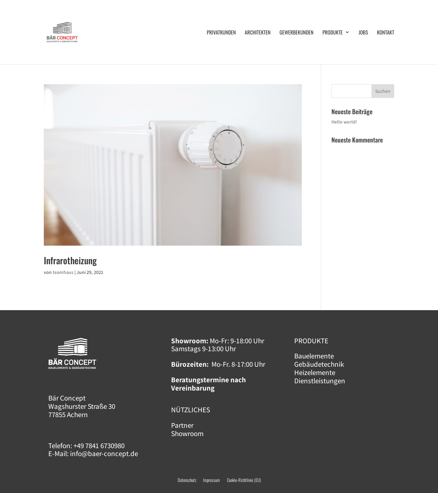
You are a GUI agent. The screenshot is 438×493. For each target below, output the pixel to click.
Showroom (187, 433)
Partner (182, 425)
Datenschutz (187, 479)
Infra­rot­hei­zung (70, 260)
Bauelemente (314, 356)
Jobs (363, 33)
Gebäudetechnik (319, 364)
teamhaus (63, 272)
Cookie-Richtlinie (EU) (244, 479)
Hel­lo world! (344, 122)
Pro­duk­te (332, 33)
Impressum (215, 479)
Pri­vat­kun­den (221, 33)
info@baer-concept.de (104, 453)
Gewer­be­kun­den (296, 33)
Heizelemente (314, 372)
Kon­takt (385, 33)
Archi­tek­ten (258, 33)
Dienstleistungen (319, 380)
